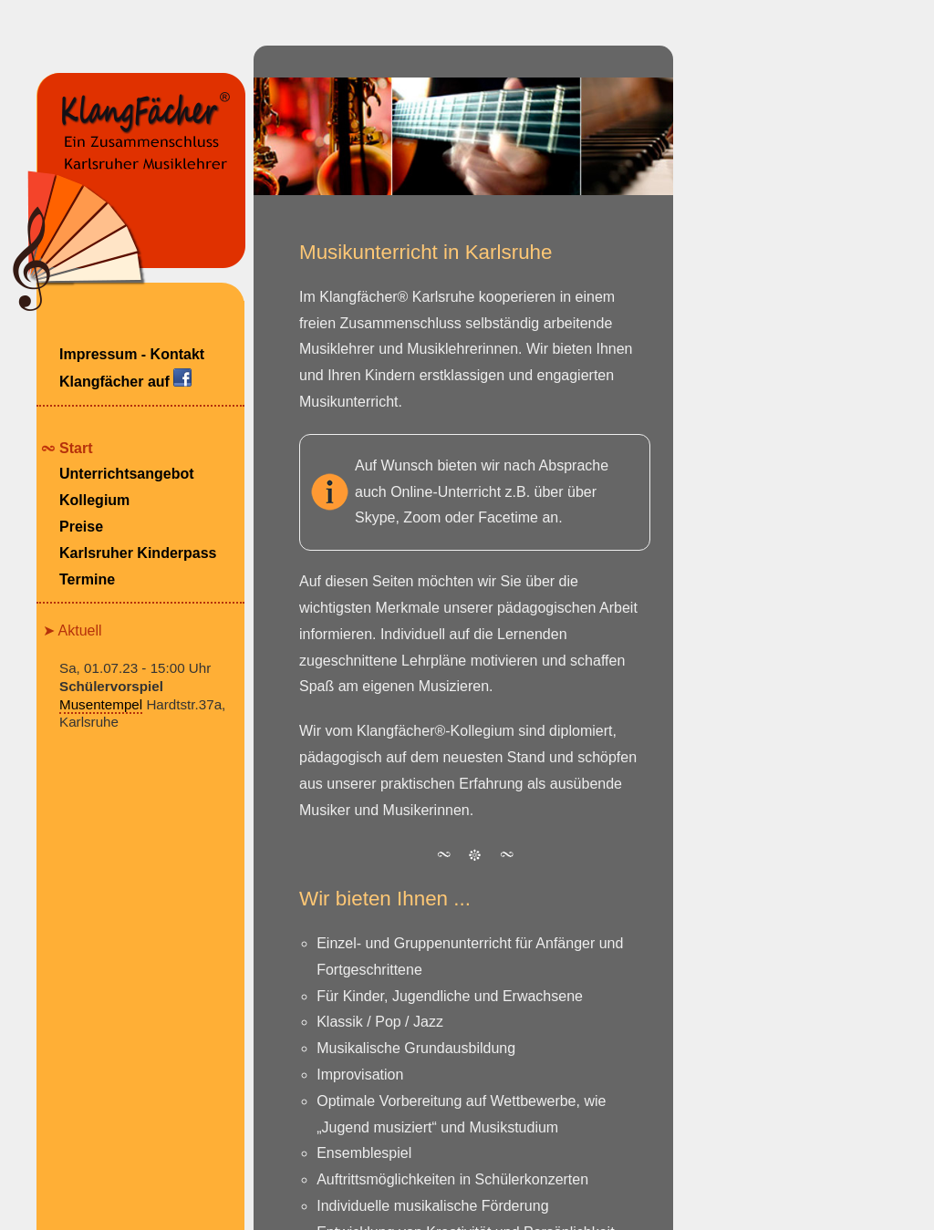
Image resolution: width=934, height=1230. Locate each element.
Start (75, 448)
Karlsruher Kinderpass (138, 553)
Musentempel (100, 704)
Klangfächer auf (125, 379)
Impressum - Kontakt (131, 354)
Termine (87, 579)
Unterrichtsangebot (126, 473)
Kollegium (94, 500)
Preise (81, 526)
